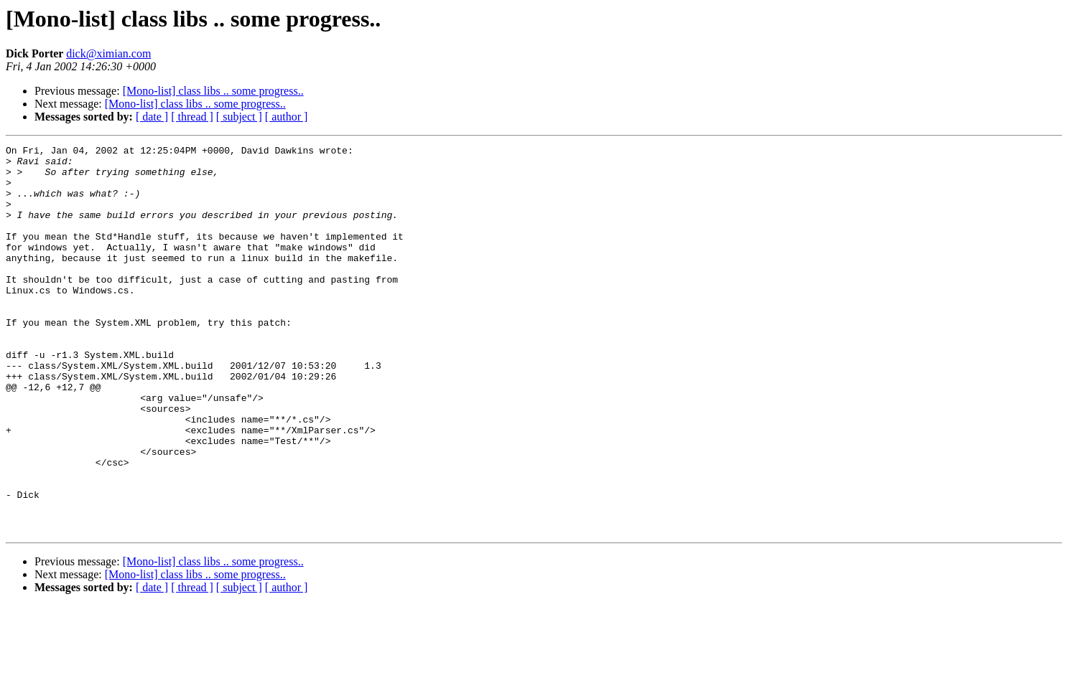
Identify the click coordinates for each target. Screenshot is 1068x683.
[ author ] (286, 116)
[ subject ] (239, 116)
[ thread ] (192, 116)
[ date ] (152, 116)
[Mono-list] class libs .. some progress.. (213, 91)
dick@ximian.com (108, 53)
